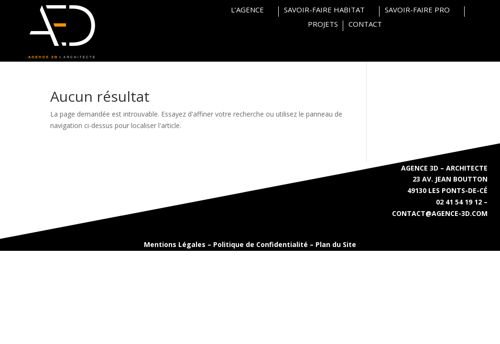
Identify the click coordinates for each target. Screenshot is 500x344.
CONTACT (365, 25)
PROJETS (323, 25)
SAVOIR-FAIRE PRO (417, 10)
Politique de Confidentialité (260, 244)
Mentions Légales (175, 244)
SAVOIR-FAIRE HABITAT (324, 10)
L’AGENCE (247, 10)
